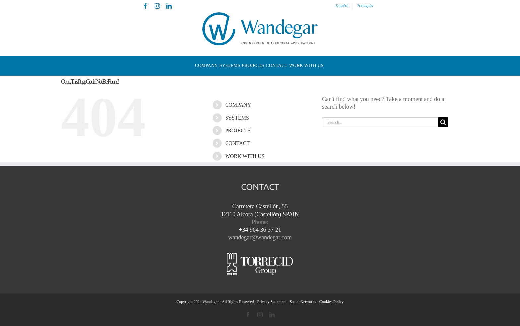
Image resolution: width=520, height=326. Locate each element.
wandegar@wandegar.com (260, 237)
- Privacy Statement (271, 301)
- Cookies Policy (330, 301)
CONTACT (237, 143)
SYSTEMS (237, 118)
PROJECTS (237, 130)
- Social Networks (301, 301)
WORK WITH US (245, 156)
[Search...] (380, 122)
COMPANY (238, 105)
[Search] (443, 122)
